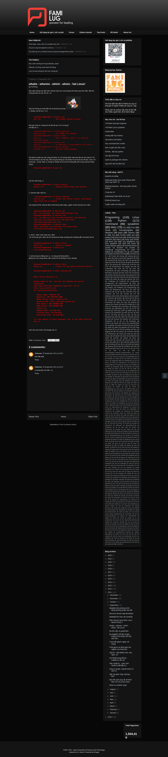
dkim (135, 421)
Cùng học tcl (110, 192)
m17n (107, 461)
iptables (113, 451)
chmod (135, 405)
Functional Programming (115, 250)
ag (116, 292)
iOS (131, 327)
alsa (137, 317)
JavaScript (111, 260)
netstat (129, 473)
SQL (128, 315)
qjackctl (115, 491)
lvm (127, 459)
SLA (106, 385)
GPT (127, 308)
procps (123, 275)
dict (114, 421)
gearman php (121, 437)
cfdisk (114, 403)
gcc (113, 437)
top (119, 344)
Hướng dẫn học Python (114, 136)
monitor (119, 300)
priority (130, 487)
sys (129, 522)
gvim (116, 443)
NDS (108, 379)
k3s (108, 455)
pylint (109, 491)
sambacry (117, 504)
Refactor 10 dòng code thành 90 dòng (42, 67)
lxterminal (134, 459)
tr (138, 528)
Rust (127, 289)
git (124, 262)
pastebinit (136, 479)
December (114, 595)
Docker (108, 248)
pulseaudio (109, 302)
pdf (124, 483)
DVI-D (107, 360)
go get (112, 441)
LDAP (123, 310)
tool (134, 528)
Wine (134, 389)
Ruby (127, 239)
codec (124, 409)
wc (136, 538)
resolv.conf (109, 340)
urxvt (124, 534)
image (107, 449)
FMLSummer (123, 362)
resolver (125, 497)
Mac (121, 374)
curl (134, 294)
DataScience (116, 266)
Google (137, 366)
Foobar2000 (109, 364)
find (119, 262)
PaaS (129, 379)
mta (108, 471)
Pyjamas (108, 382)
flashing (115, 433)
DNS (137, 258)
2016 (110, 575)
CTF (108, 356)
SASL (135, 382)
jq (138, 453)
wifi (106, 348)
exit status (127, 429)
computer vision (118, 413)
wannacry (123, 538)
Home (32, 32)
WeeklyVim (131, 242)
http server (125, 273)
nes (114, 473)
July (111, 693)
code (117, 409)
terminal (115, 264)
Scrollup (165, 376)
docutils (134, 423)
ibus (128, 447)
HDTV (116, 368)
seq (120, 506)
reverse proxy (135, 497)
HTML (134, 368)
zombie (109, 544)
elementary (108, 429)
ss (119, 342)
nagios (129, 471)
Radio (128, 382)
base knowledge (122, 271)
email (113, 262)
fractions (129, 433)
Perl (131, 313)
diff (119, 421)
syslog (107, 524)
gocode (125, 441)
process (116, 338)
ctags (131, 415)
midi (138, 465)
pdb (119, 483)
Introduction (108, 370)
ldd (117, 457)
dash (116, 417)
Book (111, 242)
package (107, 479)
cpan (106, 415)
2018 (110, 569)
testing (112, 344)
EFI (136, 360)
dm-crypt (112, 423)
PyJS (135, 381)
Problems (120, 287)
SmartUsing (131, 237)
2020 (110, 562)
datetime (123, 417)
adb (115, 391)
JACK (117, 370)
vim (133, 235)
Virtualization (119, 252)
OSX (134, 269)
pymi (134, 338)
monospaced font (127, 469)
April (112, 703)
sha (131, 508)
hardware (125, 296)
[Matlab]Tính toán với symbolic (121, 617)
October (113, 602)
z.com (133, 542)
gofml (116, 327)
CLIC (137, 279)
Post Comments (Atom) (68, 424)
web (122, 304)
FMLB (115, 285)
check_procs (120, 405)
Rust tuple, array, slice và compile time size (44, 44)
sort (135, 340)
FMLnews (123, 285)
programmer (132, 275)
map (130, 463)
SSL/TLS (134, 385)
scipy (115, 277)
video (115, 279)
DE (138, 356)
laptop (107, 457)
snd (136, 512)
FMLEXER (118, 308)
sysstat (114, 524)
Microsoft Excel (127, 376)
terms (107, 528)
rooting (107, 501)
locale (107, 459)
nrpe (135, 475)
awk (109, 319)
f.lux (135, 429)
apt (121, 292)
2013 (110, 585)
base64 (137, 395)
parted (129, 479)
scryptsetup (133, 504)
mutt (127, 300)
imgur (123, 449)
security (118, 340)
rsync (113, 501)
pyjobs (125, 338)
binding (122, 397)
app (136, 391)
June (112, 696)
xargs (122, 279)
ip (115, 329)
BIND (113, 354)
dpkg (107, 262)
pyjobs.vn (136, 489)
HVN (137, 285)
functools (136, 435)
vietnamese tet (129, 536)
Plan (137, 313)
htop (135, 445)
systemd (133, 302)
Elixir (134, 283)
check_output (109, 405)
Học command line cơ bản (115, 144)
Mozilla (137, 376)
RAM (107, 289)
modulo (117, 469)
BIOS (119, 354)
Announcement (130, 246)
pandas (136, 262)
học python (117, 246)
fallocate (107, 431)
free (136, 433)
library (123, 457)
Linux (44, 340)
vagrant (107, 304)
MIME (109, 374)
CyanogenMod (130, 356)
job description (115, 453)
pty (130, 489)
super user (118, 520)
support (107, 522)
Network (109, 232)
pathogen (117, 481)
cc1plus (134, 401)
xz (112, 542)
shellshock (122, 510)
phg (112, 485)
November (114, 598)
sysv (120, 524)
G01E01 (107, 366)
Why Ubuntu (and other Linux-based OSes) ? (120, 621)
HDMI (109, 368)
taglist (126, 524)
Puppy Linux (118, 381)
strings (129, 518)
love (113, 459)
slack (120, 512)
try (117, 530)
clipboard (126, 407)
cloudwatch (108, 409)
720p (114, 350)
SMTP (120, 385)
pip (117, 275)
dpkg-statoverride (131, 425)
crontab (126, 294)
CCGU (123, 235)
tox (124, 344)
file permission (134, 431)
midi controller (112, 467)
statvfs (114, 518)
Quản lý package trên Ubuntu (116, 160)
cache (135, 399)
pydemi (107, 277)
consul (128, 413)
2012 (110, 589)
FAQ (113, 362)
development (129, 419)
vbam (119, 536)
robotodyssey (124, 499)
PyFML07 (128, 381)
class (106, 407)
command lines (131, 292)
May (112, 699)
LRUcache (125, 372)
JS (126, 370)
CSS (106, 266)
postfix (134, 300)
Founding (118, 364)
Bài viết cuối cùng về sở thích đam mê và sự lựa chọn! (120, 681)
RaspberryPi (117, 289)
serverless (128, 506)
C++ (106, 256)
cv (136, 415)
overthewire (133, 477)
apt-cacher (108, 393)
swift (125, 342)
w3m (135, 346)
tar (108, 526)
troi (113, 530)
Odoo (114, 379)
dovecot (108, 323)
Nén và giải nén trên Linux (115, 148)
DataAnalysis (123, 283)
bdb (116, 397)
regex (118, 302)
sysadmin (133, 223)
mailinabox (108, 463)
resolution (117, 497)
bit (128, 397)
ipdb (106, 451)
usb (130, 534)
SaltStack (108, 317)
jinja (135, 451)
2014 (110, 582)
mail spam (126, 461)
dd (129, 417)
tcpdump (134, 277)
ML (136, 310)
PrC (109, 315)
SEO (122, 315)
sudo (125, 302)
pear (129, 483)
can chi (114, 401)
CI (136, 304)
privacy (137, 487)
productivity (122, 489)
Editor (107, 362)
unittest (110, 532)
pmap (107, 487)
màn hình (121, 471)
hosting (129, 445)
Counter (120, 356)
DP (123, 358)
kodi (113, 455)
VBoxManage (109, 389)
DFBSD (110, 358)
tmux (118, 254)
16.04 (123, 348)
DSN (128, 358)
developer (132, 321)
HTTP (134, 308)
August (113, 689)
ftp (106, 435)
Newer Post (34, 417)
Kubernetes (109, 131)
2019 (110, 565)
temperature (123, 526)
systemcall (133, 342)
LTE (133, 372)
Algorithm (130, 258)
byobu (112, 399)
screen (125, 504)
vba (114, 536)
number (107, 477)
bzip (123, 399)
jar (130, 451)
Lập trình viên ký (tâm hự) (115, 164)
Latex (133, 250)
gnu (134, 439)
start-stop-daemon (110, 516)
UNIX (127, 260)
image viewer (115, 449)
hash (135, 443)
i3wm (123, 447)
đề (120, 544)
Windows (108, 292)
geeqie (130, 437)
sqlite (114, 342)
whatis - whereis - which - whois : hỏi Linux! (119, 627)
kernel (127, 298)
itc (119, 451)
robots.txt (134, 499)
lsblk (122, 459)
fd (113, 431)
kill (121, 329)
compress (127, 411)
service (127, 340)
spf (136, 514)
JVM (106, 372)
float (137, 325)
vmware (116, 304)
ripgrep (114, 499)
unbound (136, 530)
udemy (129, 530)
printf (107, 338)
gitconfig (107, 439)
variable (107, 536)
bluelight (134, 397)
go (128, 252)
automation (108, 395)
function (128, 435)
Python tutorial (86, 32)
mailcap (134, 461)
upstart (107, 279)
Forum (71, 32)
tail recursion (135, 524)
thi (126, 528)
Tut (113, 235)
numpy (107, 336)
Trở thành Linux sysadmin (115, 127)
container (108, 294)
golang (107, 237)
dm (106, 423)
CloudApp (114, 306)
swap (114, 522)
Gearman (129, 366)
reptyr (109, 497)
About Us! (127, 32)
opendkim (116, 477)
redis (108, 495)
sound (107, 342)
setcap (116, 508)
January (113, 713)
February (113, 709)
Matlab (107, 252)
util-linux (110, 346)
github (115, 439)
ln (136, 457)
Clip (106, 306)
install (110, 329)
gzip (128, 443)
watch (130, 538)
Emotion (120, 248)
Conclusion (125, 306)
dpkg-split (119, 425)
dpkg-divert (108, 425)
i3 (118, 447)
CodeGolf (122, 281)
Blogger (96, 752)
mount (137, 469)
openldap (124, 477)
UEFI (116, 317)
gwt (122, 443)
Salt (135, 315)
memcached (119, 465)
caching (107, 401)
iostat (135, 449)
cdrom (107, 403)
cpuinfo (118, 415)
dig (123, 421)
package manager (118, 479)
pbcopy (134, 481)
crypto (125, 415)
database (108, 296)
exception (111, 325)
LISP (118, 372)
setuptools (124, 508)
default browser (110, 419)
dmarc (120, 423)
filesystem (108, 273)
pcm (114, 483)
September (114, 605)
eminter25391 (134, 323)
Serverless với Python (113, 140)
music (114, 471)
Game (133, 243)
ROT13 (122, 382)
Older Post (92, 417)
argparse (134, 393)
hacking (130, 256)
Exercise (108, 308)
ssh (127, 277)
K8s (135, 266)
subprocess (108, 520)
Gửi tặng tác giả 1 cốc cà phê (52, 32)
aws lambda (128, 395)
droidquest (108, 427)
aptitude (126, 393)
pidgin (130, 485)
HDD (131, 285)
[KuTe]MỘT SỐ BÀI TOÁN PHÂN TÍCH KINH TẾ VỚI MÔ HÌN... (120, 636)
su (135, 518)
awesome (118, 395)
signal (137, 510)
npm (135, 334)
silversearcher (112, 512)
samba (109, 504)
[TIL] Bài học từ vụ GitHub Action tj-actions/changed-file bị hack (51, 52)
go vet (119, 441)
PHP (125, 313)
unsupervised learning (123, 532)
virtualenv (127, 346)
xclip (135, 540)
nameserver (112, 334)
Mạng (118, 239)
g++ (108, 437)
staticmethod (132, 516)
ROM (115, 382)
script (121, 277)
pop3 (124, 336)
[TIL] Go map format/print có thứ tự (41, 48)
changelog (122, 403)
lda (113, 457)
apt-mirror (117, 393)
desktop (119, 419)
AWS (133, 350)
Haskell (107, 310)
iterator (125, 451)
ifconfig (135, 447)
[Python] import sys (112, 200)
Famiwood (133, 362)
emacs (124, 323)
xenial (107, 542)
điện (115, 544)
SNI (126, 385)
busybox (125, 319)
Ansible (129, 304)
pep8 (135, 483)
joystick (133, 453)
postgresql (133, 336)
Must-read (118, 237)
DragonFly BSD (116, 360)
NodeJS (108, 313)
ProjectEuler (109, 271)
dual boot (124, 427)
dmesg (127, 423)
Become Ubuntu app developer (121, 613)
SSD (134, 289)
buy (106, 399)
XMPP (109, 391)
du (116, 427)
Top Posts (101, 32)
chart (129, 403)
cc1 (129, 401)
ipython (119, 298)
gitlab (109, 327)
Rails (115, 315)
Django (127, 266)
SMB (112, 385)
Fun (133, 227)
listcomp (130, 457)
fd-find (119, 431)
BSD (135, 254)
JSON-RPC (133, 370)
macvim (113, 461)
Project (113, 256)
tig (130, 528)
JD (122, 370)
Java (112, 372)
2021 (110, 559)
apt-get (134, 260)
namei (135, 471)
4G (136, 348)
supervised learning (131, 520)
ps (108, 264)
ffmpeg (125, 431)
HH (123, 368)
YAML (123, 317)
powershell (122, 487)
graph (132, 441)
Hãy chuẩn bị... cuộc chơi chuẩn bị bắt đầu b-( (119, 664)
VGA (117, 389)
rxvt (134, 501)
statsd (107, 518)
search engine (110, 506)
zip (138, 542)
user (135, 534)
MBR (129, 310)
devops (121, 256)
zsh (111, 348)
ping (135, 485)
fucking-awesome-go (116, 435)
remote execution (133, 495)
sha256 (137, 508)
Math (120, 242)
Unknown (38, 353)
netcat (121, 334)
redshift (115, 495)
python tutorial (119, 258)
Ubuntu (131, 232)
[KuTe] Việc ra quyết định (118, 631)
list (133, 298)
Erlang (134, 306)
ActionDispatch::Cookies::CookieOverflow (118, 352)
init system (135, 296)
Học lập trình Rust (112, 156)
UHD (126, 387)
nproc (130, 475)
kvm (137, 256)
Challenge (111, 281)
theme (113, 528)
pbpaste (107, 483)
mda (112, 465)
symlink (122, 522)
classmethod (116, 407)
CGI (138, 354)
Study (108, 230)
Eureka (132, 248)
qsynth (122, 491)
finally (109, 433)
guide (109, 443)
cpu (112, 415)
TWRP (118, 387)
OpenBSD (117, 313)
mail (119, 461)
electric (134, 427)
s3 (138, 501)
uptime (117, 534)
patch (109, 481)
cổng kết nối (109, 417)
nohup (115, 475)
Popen (109, 381)
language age (132, 455)
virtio (115, 538)
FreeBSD (134, 364)
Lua (138, 372)
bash (120, 232)
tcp (116, 526)
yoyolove (108, 239)
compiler (117, 411)
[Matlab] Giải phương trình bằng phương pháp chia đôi (120, 609)
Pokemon (136, 379)
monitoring (135, 273)
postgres (113, 487)
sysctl (135, 522)
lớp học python (118, 331)
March (112, 706)
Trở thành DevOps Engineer (116, 123)
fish (132, 325)
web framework (121, 540)
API (124, 350)
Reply (37, 360)
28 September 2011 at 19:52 (53, 353)
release (123, 495)
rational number (112, 493)
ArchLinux (133, 264)
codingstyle (133, 409)
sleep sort (128, 512)
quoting (129, 491)
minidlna (129, 467)
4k (106, 350)
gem (135, 437)
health (121, 445)
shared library (111, 510)
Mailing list (128, 374)
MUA (115, 374)
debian (134, 271)
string (122, 518)
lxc (138, 298)
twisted (122, 530)
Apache (129, 279)
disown (129, 421)
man (116, 463)
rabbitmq (136, 491)
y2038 (117, 542)
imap (137, 327)
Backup (125, 354)
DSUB (135, 358)
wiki (130, 540)
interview (111, 298)
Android (124, 264)
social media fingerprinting (113, 514)
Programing (112, 217)
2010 (110, 717)
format (122, 433)
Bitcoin (132, 354)
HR (128, 368)
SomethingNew (126, 230)
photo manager (121, 485)
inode (129, 449)
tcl (112, 526)
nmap (128, 334)
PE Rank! (114, 32)
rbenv (121, 493)
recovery (128, 493)
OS (127, 269)
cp (117, 321)
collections (108, 411)
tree (108, 530)
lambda (127, 329)
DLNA (117, 358)
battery (109, 397)
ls (117, 459)
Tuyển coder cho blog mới (115, 204)
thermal (120, 528)
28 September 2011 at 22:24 (53, 367)
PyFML (136, 239)
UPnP (134, 387)
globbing (127, 439)
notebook (122, 475)
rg (108, 499)
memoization (130, 465)
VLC (123, 389)
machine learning (133, 331)
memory (110, 300)
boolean (116, 319)
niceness (108, 475)
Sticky (120, 260)
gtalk (137, 441)
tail (106, 344)
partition (110, 275)
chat (135, 403)
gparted (124, 327)
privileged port (111, 489)
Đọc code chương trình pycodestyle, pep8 (43, 64)
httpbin (107, 447)
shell (124, 243)
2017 (110, 572)
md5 (106, 465)
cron (117, 294)
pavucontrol (125, 481)
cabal (129, 399)
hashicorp (108, 445)
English (107, 285)
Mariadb (117, 376)
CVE (114, 356)
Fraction (126, 364)
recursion (136, 493)
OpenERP (122, 379)
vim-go (118, 346)
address (121, 391)
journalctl (125, 453)
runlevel (120, 501)
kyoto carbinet (121, 455)
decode (135, 417)
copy (135, 413)
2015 (110, 579)
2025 (110, 555)
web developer (109, 540)
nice (135, 473)
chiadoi (128, 405)
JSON (115, 310)
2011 (110, 592)
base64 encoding (111, 176)
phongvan (116, 336)
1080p (117, 348)
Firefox (108, 246)
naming (107, 473)
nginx (109, 258)
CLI (124, 227)
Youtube (131, 317)
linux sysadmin (111, 243)
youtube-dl (125, 542)
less (135, 329)
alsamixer (129, 391)
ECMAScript (128, 360)
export (119, 325)
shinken (130, 510)
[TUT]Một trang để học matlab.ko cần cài (118, 659)
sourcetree (128, 514)
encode (117, 296)
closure (134, 407)
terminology (133, 526)
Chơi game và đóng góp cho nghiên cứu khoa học (120, 648)
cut (124, 321)
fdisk (126, 325)
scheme (136, 252)
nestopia (121, 473)
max (135, 463)
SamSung (108, 387)
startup (122, 516)
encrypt (118, 429)
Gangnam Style (118, 366)
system (110, 254)
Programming (131, 287)
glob (120, 439)
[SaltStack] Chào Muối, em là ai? (117, 196)
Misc (114, 227)
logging (107, 331)
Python (122, 220)
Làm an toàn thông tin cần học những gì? (43, 71)
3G (132, 348)
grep (116, 273)
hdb (115, 445)
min (121, 467)
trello (129, 344)
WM (128, 389)
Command (37, 340)
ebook (116, 323)
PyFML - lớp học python (114, 152)
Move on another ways (118, 685)
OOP (119, 269)
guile (129, 262)
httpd (113, 447)
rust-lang (127, 501)
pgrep (107, 485)
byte (118, 399)
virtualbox (127, 254)
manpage (123, 463)
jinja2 (106, 453)
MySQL (110, 287)
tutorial (137, 344)
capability (122, 401)
